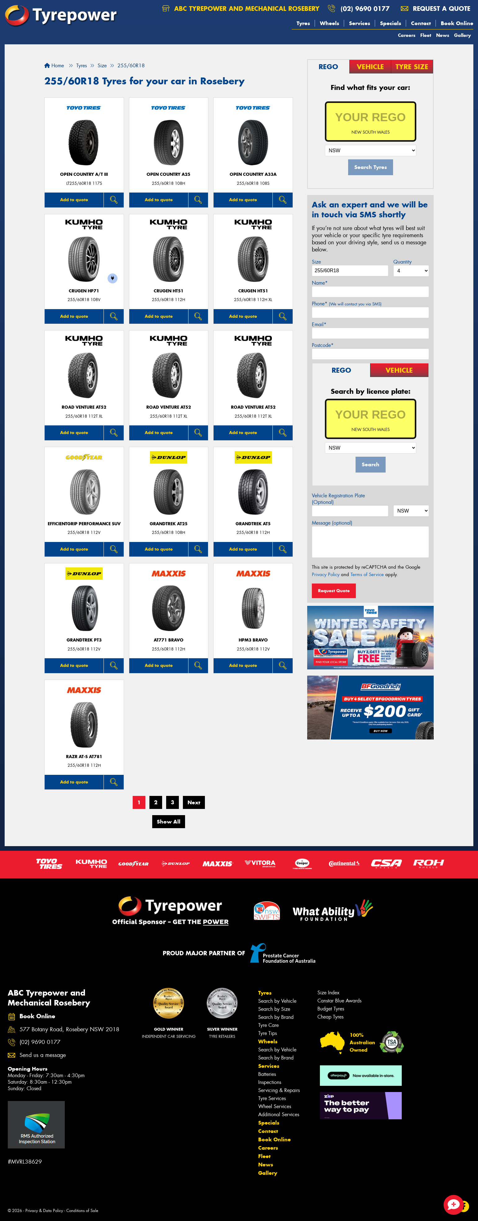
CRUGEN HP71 (84, 291)
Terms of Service (367, 574)
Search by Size (274, 1009)
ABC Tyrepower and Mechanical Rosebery (241, 8)
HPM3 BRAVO (253, 640)
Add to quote (74, 199)
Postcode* (323, 345)
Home (54, 65)
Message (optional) (332, 523)
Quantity (402, 262)
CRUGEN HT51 (169, 291)
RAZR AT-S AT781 (84, 756)
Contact (421, 23)
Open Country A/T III (84, 174)
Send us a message (43, 1055)
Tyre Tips (267, 1033)
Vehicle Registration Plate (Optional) (338, 498)
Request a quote (435, 8)
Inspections (269, 1082)
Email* (319, 324)
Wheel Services (274, 1106)
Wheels (329, 23)
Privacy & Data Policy (44, 1210)
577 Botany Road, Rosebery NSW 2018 (69, 1029)
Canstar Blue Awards (339, 1000)
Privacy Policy (325, 574)
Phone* (347, 303)
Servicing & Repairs (279, 1090)
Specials (390, 23)
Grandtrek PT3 (84, 640)
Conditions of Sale (82, 1210)
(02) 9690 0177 (365, 8)
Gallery (462, 35)
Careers (406, 35)
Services (359, 23)
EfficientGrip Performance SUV (84, 523)
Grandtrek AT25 (169, 523)
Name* (320, 283)
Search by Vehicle (277, 1001)
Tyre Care (268, 1025)
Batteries (267, 1074)
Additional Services (278, 1114)
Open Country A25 (168, 174)
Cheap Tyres (330, 1017)
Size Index (328, 992)
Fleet (425, 35)
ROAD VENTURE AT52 (84, 407)
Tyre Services (272, 1098)
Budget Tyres (330, 1009)
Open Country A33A (253, 174)
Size (316, 262)
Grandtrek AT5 (253, 523)
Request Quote (334, 590)
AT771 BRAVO (169, 640)
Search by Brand (276, 1017)
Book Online (457, 23)
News (442, 35)
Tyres (303, 23)
